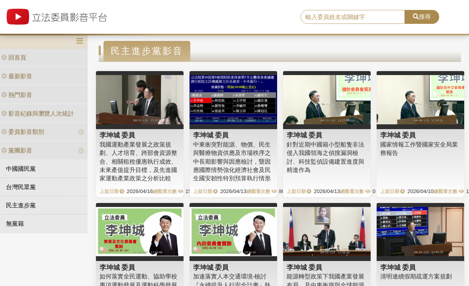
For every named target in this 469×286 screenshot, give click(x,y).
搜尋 (422, 16)
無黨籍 (15, 223)
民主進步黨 (21, 205)
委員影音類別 (22, 131)
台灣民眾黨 (21, 187)
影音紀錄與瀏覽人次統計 (37, 113)
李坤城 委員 (117, 135)
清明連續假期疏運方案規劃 (416, 276)
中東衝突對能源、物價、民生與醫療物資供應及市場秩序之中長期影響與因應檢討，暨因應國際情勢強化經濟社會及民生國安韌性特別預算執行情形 (232, 161)
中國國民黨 (21, 168)
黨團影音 (16, 150)
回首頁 (13, 57)
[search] (353, 17)
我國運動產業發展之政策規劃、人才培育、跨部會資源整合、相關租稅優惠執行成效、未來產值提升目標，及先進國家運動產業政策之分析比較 (138, 161)
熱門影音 (16, 94)
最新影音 (16, 76)
